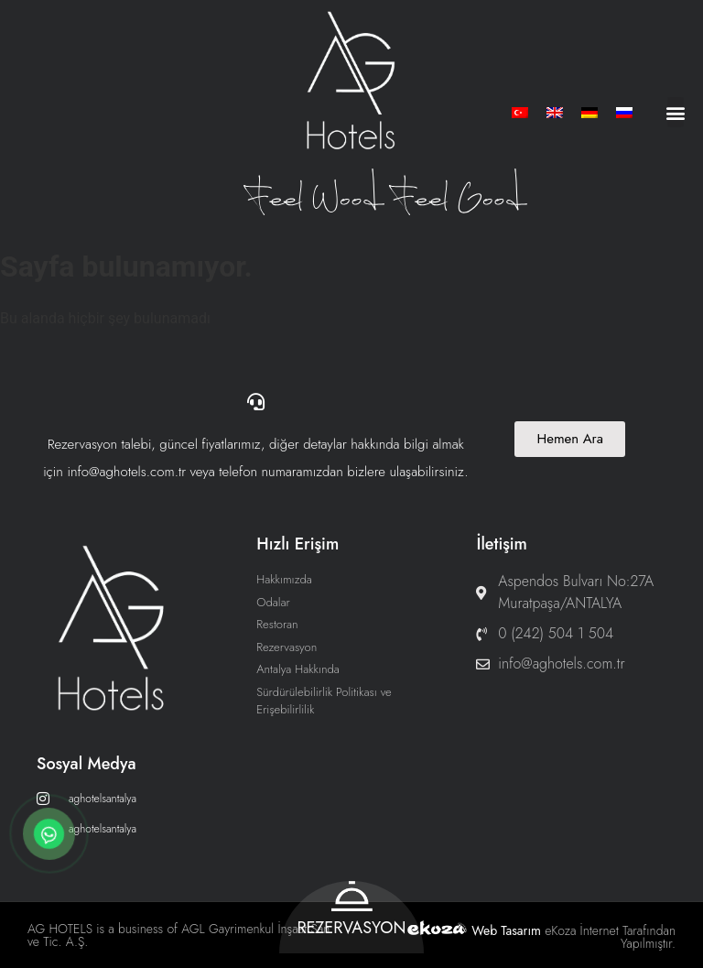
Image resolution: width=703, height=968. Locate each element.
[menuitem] (520, 112)
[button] (675, 112)
